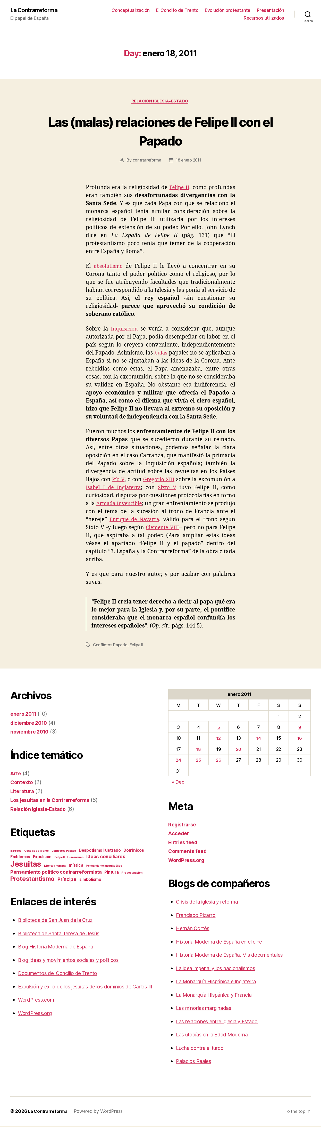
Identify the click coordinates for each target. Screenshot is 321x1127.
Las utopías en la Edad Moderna (216, 1036)
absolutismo (109, 267)
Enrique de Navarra (154, 520)
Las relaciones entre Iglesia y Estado (221, 1022)
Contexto (22, 783)
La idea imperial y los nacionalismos (220, 969)
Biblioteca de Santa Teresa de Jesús (63, 934)
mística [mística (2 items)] (76, 866)
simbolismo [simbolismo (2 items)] (90, 880)
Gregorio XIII (159, 480)
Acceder (179, 834)
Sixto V (168, 488)
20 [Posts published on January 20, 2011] (238, 750)
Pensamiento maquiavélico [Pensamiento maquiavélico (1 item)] (104, 867)
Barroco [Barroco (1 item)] (15, 852)
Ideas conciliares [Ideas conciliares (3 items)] (105, 858)
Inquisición (124, 330)
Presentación (270, 10)
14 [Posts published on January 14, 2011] (259, 739)
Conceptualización (131, 10)
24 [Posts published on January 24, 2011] (178, 761)
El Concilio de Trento (177, 10)
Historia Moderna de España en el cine (224, 943)
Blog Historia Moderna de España (60, 948)
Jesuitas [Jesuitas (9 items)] (25, 865)
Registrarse (183, 826)
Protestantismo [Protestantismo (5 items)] (32, 880)
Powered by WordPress (101, 1112)
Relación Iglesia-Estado (161, 102)
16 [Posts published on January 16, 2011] (299, 739)
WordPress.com (37, 1009)
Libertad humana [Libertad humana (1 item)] (55, 867)
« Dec (178, 783)
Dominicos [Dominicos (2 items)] (133, 851)
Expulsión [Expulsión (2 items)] (42, 858)
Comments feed (189, 852)
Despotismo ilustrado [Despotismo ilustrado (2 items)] (100, 851)
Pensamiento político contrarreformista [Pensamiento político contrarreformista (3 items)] (56, 873)
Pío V (118, 480)
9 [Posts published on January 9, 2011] (299, 728)
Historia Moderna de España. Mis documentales (235, 956)
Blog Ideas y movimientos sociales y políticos (74, 961)
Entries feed (184, 843)
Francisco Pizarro (197, 916)
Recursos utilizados (264, 18)
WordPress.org (36, 1022)
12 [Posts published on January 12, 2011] (218, 739)
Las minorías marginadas (207, 1009)
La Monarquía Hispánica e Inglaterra (221, 982)
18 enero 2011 (188, 161)
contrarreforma (146, 161)
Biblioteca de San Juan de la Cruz (60, 921)
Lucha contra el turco (202, 1049)
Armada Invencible (127, 504)
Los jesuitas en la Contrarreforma (53, 801)
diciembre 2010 (30, 724)
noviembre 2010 (31, 733)
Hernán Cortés (194, 929)
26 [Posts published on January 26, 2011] (218, 761)
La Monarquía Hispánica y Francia (218, 996)
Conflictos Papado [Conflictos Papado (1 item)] (64, 852)
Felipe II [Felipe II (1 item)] (59, 858)
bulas (161, 354)
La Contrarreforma (36, 10)
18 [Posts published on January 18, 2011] (198, 750)
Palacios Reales (195, 1062)
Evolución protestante (227, 10)
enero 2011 (24, 715)
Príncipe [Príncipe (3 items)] (67, 880)
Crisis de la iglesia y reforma (211, 903)
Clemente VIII (179, 528)
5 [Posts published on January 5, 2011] (218, 728)
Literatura (23, 792)
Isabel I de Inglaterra (114, 488)
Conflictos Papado (110, 646)
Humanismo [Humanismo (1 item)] (75, 858)
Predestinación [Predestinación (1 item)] (131, 874)
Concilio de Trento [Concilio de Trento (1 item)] (36, 852)
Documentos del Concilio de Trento (61, 974)
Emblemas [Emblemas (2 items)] (20, 858)
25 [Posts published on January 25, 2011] (198, 761)
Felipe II (179, 188)
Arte (16, 774)
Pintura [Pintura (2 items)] (111, 873)
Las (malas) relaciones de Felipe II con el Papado (160, 131)
